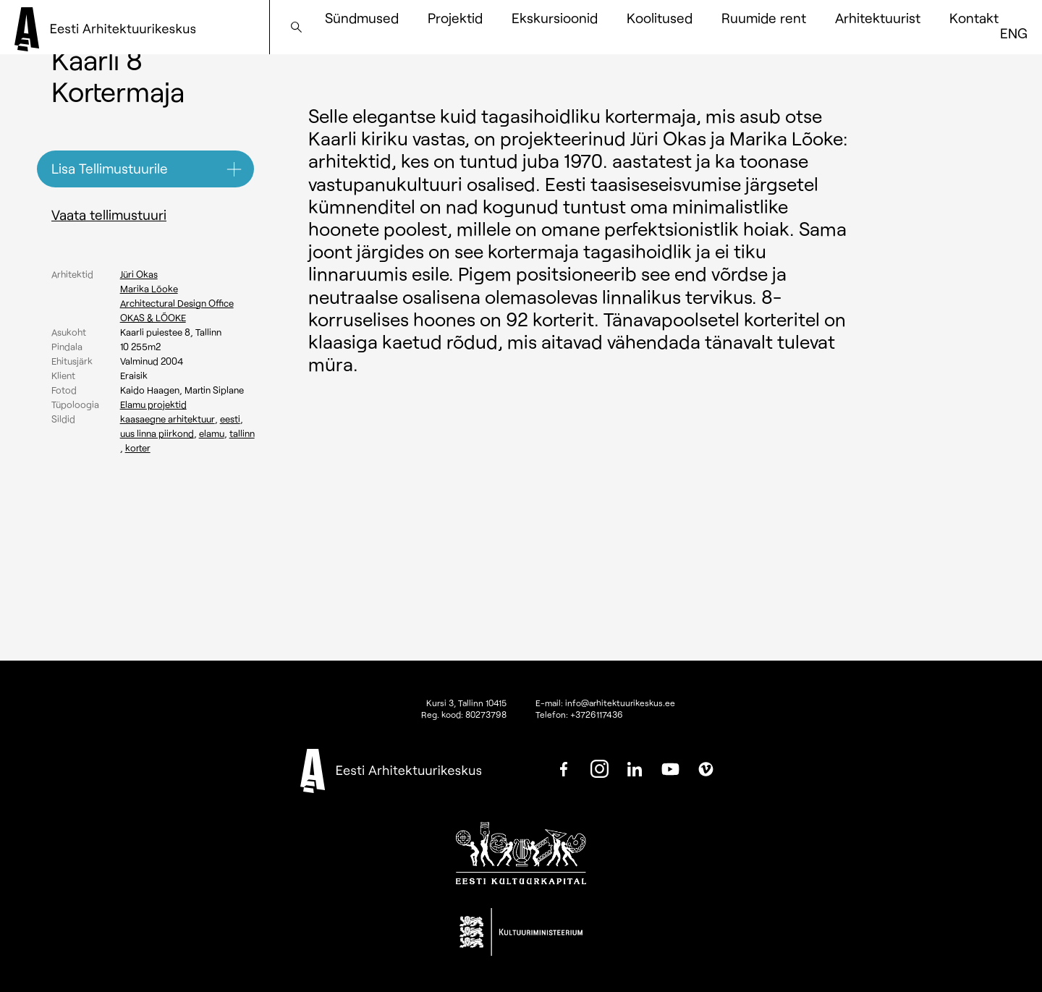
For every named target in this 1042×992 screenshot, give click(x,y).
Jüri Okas (139, 274)
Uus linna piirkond (157, 433)
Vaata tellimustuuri (108, 214)
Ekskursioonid (555, 17)
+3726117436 (596, 714)
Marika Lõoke (149, 288)
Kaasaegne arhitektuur (167, 419)
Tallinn (242, 433)
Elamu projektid (153, 404)
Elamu (211, 433)
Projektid (455, 17)
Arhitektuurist (877, 17)
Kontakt (974, 17)
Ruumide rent (763, 17)
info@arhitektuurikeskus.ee (620, 703)
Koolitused (659, 17)
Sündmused (362, 17)
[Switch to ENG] (1014, 33)
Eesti (230, 419)
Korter (138, 448)
